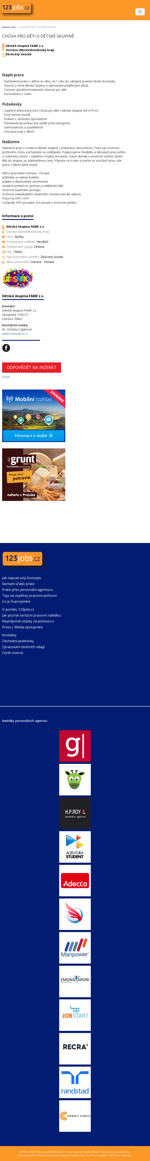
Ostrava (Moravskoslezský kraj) (30, 50)
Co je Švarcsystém (16, 601)
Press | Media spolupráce (22, 627)
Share (6, 377)
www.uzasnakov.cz (15, 333)
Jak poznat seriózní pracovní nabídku (31, 615)
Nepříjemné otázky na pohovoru (28, 621)
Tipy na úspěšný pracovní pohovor (29, 595)
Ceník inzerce (12, 652)
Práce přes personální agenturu (27, 589)
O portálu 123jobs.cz (18, 609)
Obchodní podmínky (18, 641)
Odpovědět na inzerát (31, 367)
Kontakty (9, 635)
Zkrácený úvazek (19, 54)
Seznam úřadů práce (18, 583)
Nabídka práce (9, 27)
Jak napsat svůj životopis (21, 578)
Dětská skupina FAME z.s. (25, 46)
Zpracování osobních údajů (23, 647)
